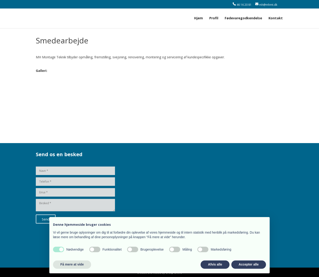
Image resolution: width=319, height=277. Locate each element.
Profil (213, 18)
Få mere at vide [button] (72, 264)
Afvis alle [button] (215, 264)
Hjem (198, 18)
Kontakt (276, 18)
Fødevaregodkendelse (243, 18)
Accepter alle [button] (249, 264)
